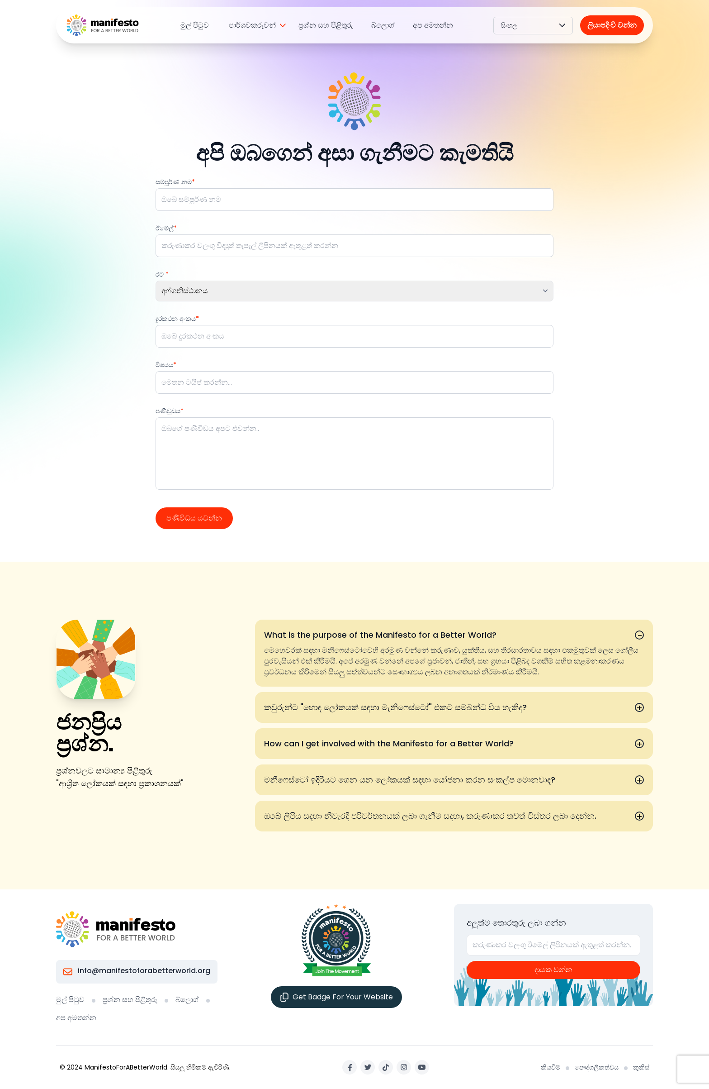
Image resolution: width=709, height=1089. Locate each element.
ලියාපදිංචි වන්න (612, 25)
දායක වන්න (553, 970)
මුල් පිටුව (194, 25)
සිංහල (533, 25)
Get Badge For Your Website (336, 997)
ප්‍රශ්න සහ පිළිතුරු (325, 25)
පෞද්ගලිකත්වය (597, 1067)
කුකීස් (641, 1067)
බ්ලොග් (383, 25)
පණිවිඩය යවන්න (194, 518)
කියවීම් (550, 1067)
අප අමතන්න (433, 25)
